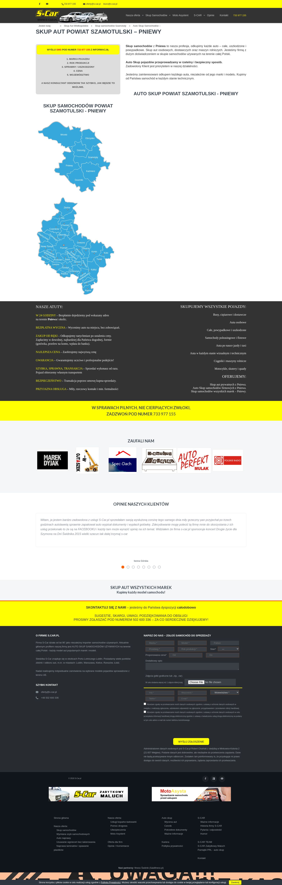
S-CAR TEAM (205, 842)
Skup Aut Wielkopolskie (76, 25)
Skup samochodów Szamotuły (110, 25)
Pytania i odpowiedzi (211, 829)
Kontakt (202, 858)
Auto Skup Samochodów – (146, 25)
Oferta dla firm (115, 842)
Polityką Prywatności (111, 882)
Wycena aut (170, 822)
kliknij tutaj (178, 682)
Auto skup (167, 818)
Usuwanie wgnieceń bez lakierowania (75, 842)
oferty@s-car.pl (49, 692)
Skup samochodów (66, 830)
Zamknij (235, 882)
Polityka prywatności (172, 846)
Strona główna (61, 818)
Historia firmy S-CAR (211, 825)
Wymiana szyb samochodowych (73, 834)
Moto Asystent (117, 833)
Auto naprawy (63, 838)
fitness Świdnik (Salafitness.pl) (149, 868)
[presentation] (171, 729)
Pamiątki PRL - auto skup (211, 850)
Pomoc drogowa (118, 825)
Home (56, 25)
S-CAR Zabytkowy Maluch (211, 846)
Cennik (168, 825)
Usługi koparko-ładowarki (123, 822)
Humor (203, 833)
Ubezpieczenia (118, 829)
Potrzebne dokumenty (175, 829)
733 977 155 (69, 4)
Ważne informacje (173, 833)
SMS (58, 49)
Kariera (165, 842)
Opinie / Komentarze (118, 846)
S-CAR (201, 818)
